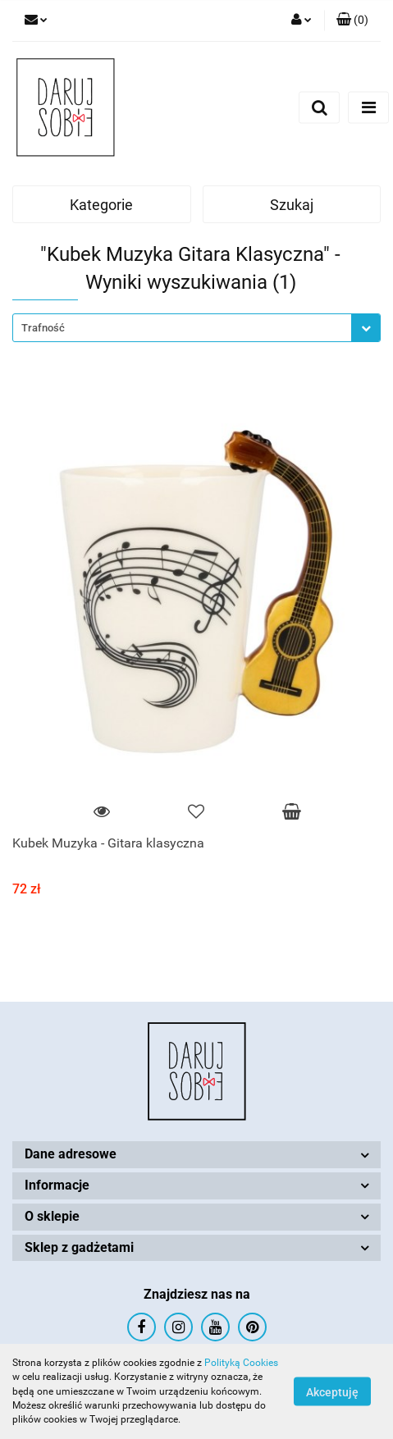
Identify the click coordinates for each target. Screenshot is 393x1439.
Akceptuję (332, 1392)
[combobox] (196, 327)
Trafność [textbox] (43, 328)
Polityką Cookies (241, 1362)
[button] (352, 20)
